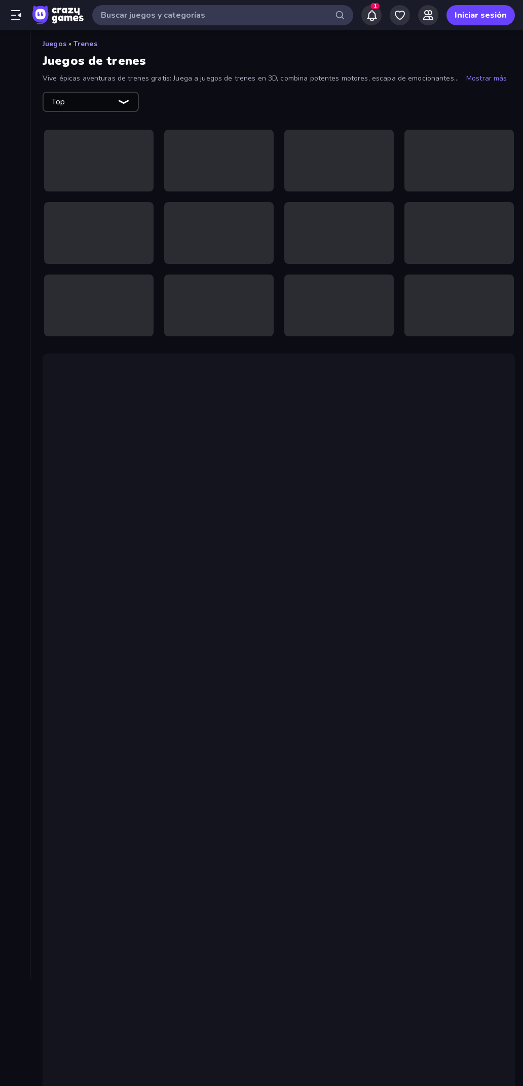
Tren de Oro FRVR (93, 451)
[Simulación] (15, 417)
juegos (86, 581)
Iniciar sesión (481, 15)
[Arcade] (15, 210)
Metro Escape (105, 772)
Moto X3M (405, 682)
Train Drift (97, 845)
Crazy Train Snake (112, 857)
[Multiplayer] (15, 150)
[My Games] (400, 15)
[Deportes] (15, 296)
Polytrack (189, 682)
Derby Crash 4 (106, 760)
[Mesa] (15, 365)
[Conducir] (15, 279)
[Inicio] (15, 47)
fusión (165, 581)
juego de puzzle (216, 451)
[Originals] (15, 133)
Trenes (85, 44)
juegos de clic (279, 581)
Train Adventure (205, 528)
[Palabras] (15, 383)
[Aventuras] (15, 228)
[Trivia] (15, 434)
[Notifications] (371, 15)
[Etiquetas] (15, 460)
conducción (166, 670)
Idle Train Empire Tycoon (126, 748)
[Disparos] (15, 314)
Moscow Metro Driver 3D (127, 784)
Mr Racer (229, 682)
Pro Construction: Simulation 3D (141, 808)
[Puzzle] (15, 400)
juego (269, 528)
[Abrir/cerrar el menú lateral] (16, 15)
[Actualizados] (15, 116)
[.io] (15, 348)
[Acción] (15, 193)
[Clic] (15, 262)
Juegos (54, 44)
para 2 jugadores (154, 695)
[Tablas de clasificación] (15, 167)
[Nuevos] (15, 81)
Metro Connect (107, 796)
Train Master (102, 833)
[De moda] (15, 98)
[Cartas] (15, 245)
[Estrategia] (15, 331)
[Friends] (428, 15)
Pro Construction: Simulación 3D (178, 605)
